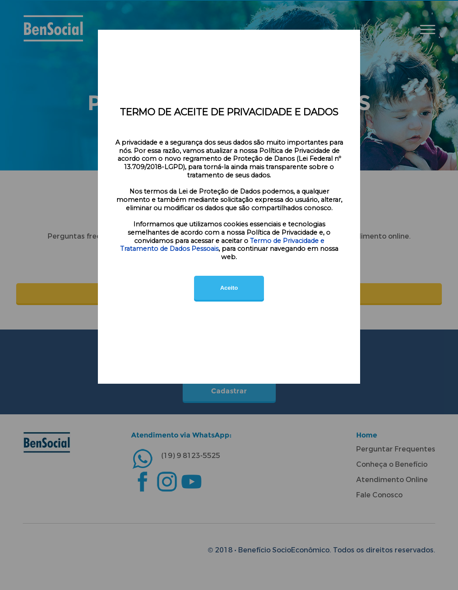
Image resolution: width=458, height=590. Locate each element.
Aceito (229, 288)
